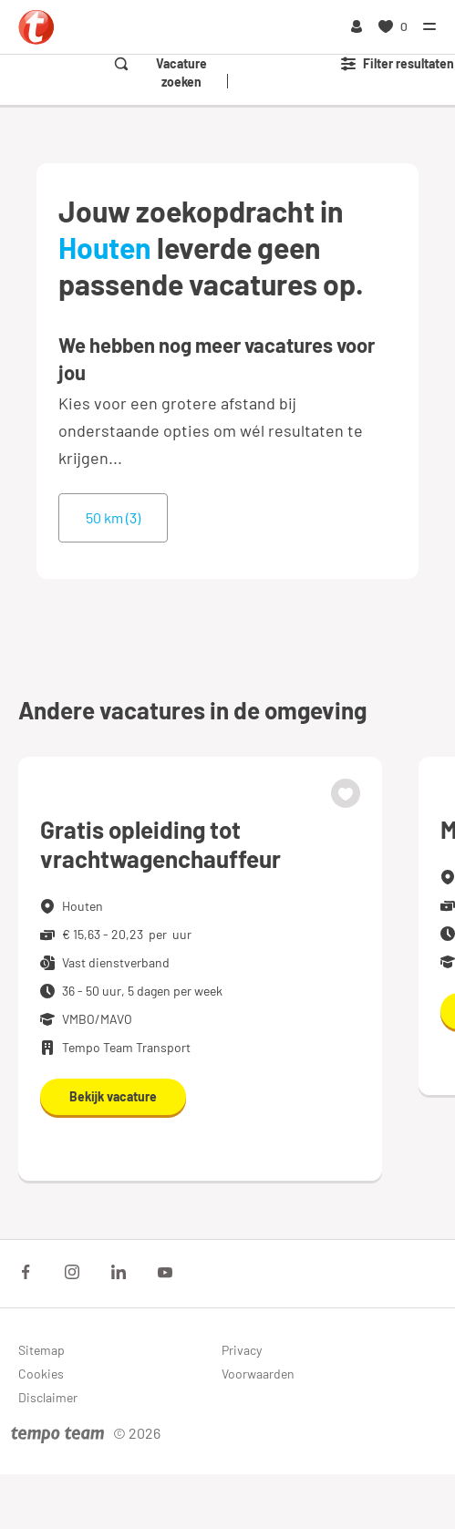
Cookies (41, 1373)
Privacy (242, 1350)
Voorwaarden (258, 1373)
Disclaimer (48, 1397)
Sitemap (41, 1350)
